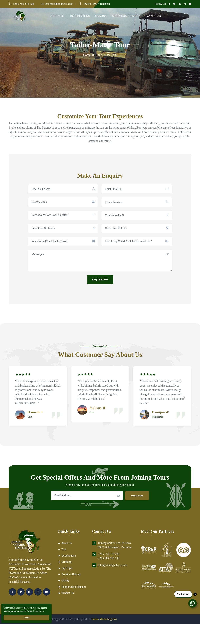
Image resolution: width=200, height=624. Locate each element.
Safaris (101, 16)
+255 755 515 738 (23, 3)
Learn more (38, 611)
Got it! (26, 618)
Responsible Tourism (73, 586)
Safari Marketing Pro (104, 619)
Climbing (66, 561)
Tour (63, 549)
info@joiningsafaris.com (59, 3)
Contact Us (67, 593)
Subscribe (137, 495)
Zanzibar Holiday (71, 574)
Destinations (80, 16)
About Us (57, 16)
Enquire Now (100, 279)
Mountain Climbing (127, 16)
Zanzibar (154, 16)
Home (86, 55)
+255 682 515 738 (108, 558)
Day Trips (66, 568)
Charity (65, 580)
